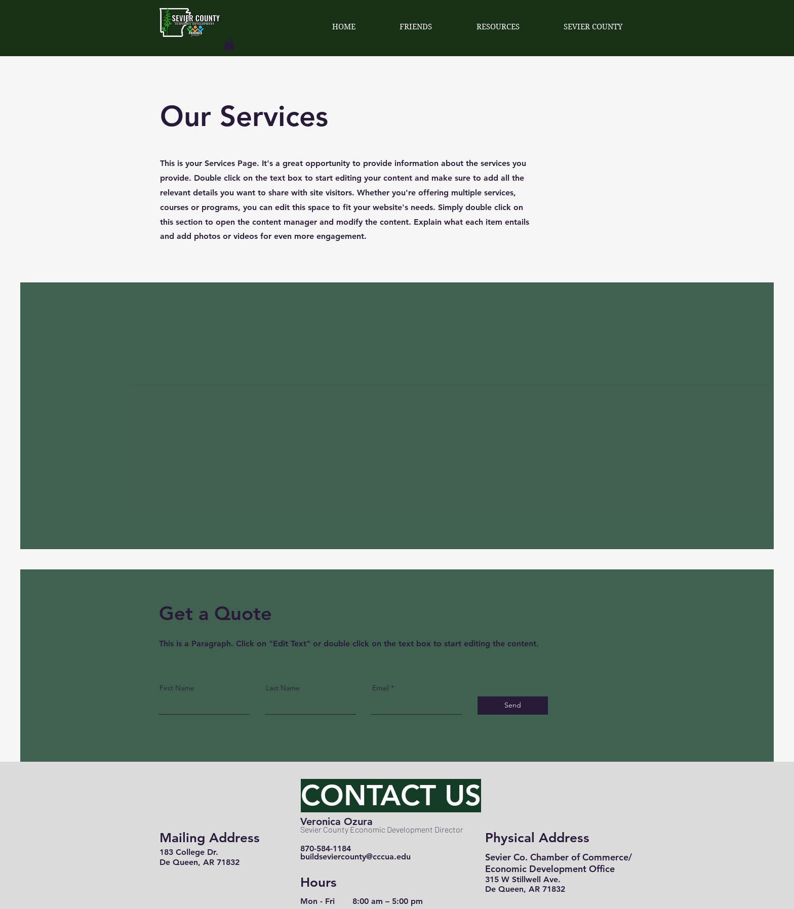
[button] (229, 43)
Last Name (283, 687)
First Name (177, 687)
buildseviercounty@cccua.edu (355, 856)
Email (380, 687)
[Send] (513, 705)
